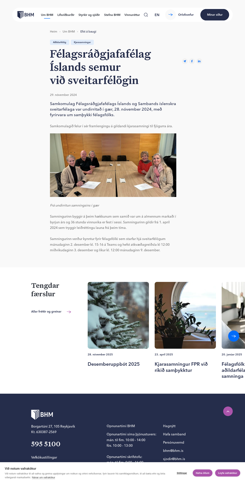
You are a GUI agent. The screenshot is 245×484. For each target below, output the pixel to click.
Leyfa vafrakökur (227, 473)
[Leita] (146, 15)
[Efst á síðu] (228, 411)
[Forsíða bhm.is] (23, 15)
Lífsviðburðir (65, 15)
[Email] (185, 61)
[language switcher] (157, 15)
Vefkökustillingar (44, 457)
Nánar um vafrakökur (43, 477)
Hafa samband (174, 434)
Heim (53, 31)
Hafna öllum (202, 473)
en (157, 15)
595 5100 (45, 444)
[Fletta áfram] (233, 336)
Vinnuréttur (132, 15)
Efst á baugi (88, 31)
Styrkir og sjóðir (89, 15)
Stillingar (182, 473)
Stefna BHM (112, 15)
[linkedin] (199, 61)
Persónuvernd (173, 442)
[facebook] (192, 61)
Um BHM (47, 15)
